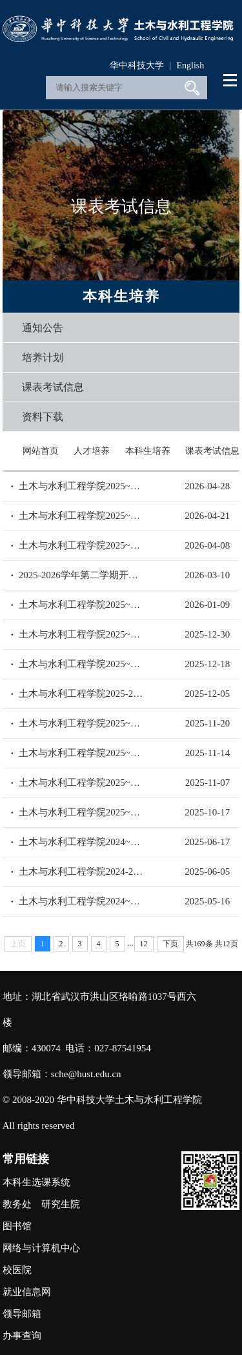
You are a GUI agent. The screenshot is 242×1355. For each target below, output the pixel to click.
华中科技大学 (137, 65)
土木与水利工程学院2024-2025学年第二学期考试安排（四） (82, 871)
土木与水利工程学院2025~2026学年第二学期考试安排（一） (82, 545)
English (190, 65)
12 (144, 943)
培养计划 (42, 357)
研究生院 (60, 1204)
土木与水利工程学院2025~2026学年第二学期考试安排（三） (82, 486)
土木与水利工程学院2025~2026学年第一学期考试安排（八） (82, 605)
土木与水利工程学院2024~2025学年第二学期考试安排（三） (82, 901)
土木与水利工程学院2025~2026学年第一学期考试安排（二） (82, 782)
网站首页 (41, 451)
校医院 (17, 1270)
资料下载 (42, 416)
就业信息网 (27, 1292)
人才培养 (92, 451)
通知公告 (42, 327)
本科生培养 (147, 451)
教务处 (17, 1204)
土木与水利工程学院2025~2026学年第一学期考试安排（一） (82, 812)
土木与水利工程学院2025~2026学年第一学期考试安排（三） (82, 753)
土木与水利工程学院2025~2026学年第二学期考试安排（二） (82, 516)
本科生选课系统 (36, 1182)
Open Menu (230, 80)
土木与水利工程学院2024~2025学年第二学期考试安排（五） (82, 842)
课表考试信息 (53, 387)
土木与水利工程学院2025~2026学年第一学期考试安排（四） (82, 723)
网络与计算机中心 (41, 1248)
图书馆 (17, 1226)
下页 (170, 943)
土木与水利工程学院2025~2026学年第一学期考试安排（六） (82, 664)
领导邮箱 (22, 1314)
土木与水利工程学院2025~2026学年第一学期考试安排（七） (82, 634)
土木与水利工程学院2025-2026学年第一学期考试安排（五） (82, 693)
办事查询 (22, 1336)
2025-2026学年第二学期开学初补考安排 (82, 575)
